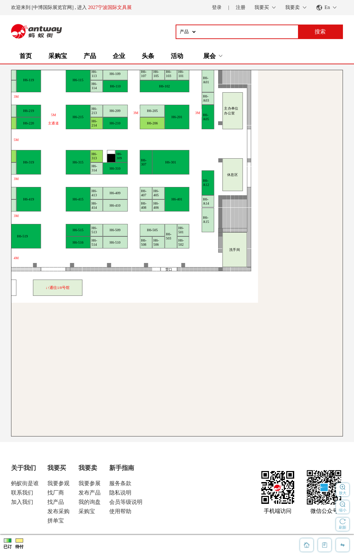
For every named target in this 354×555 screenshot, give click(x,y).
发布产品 (89, 493)
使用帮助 (120, 511)
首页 (25, 56)
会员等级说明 (125, 502)
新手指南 (121, 467)
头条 (148, 56)
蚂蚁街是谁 (25, 483)
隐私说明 (120, 493)
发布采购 (58, 511)
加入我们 (22, 502)
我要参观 (58, 483)
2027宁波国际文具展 (110, 7)
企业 (119, 56)
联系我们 (22, 493)
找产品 (55, 502)
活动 (177, 56)
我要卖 (87, 467)
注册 (240, 7)
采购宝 (57, 56)
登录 (217, 7)
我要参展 (89, 483)
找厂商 (55, 493)
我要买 (56, 467)
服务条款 (120, 483)
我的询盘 (89, 502)
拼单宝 (55, 521)
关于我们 (23, 467)
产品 (90, 56)
